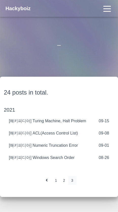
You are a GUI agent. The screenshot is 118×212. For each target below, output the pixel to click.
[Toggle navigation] (107, 8)
